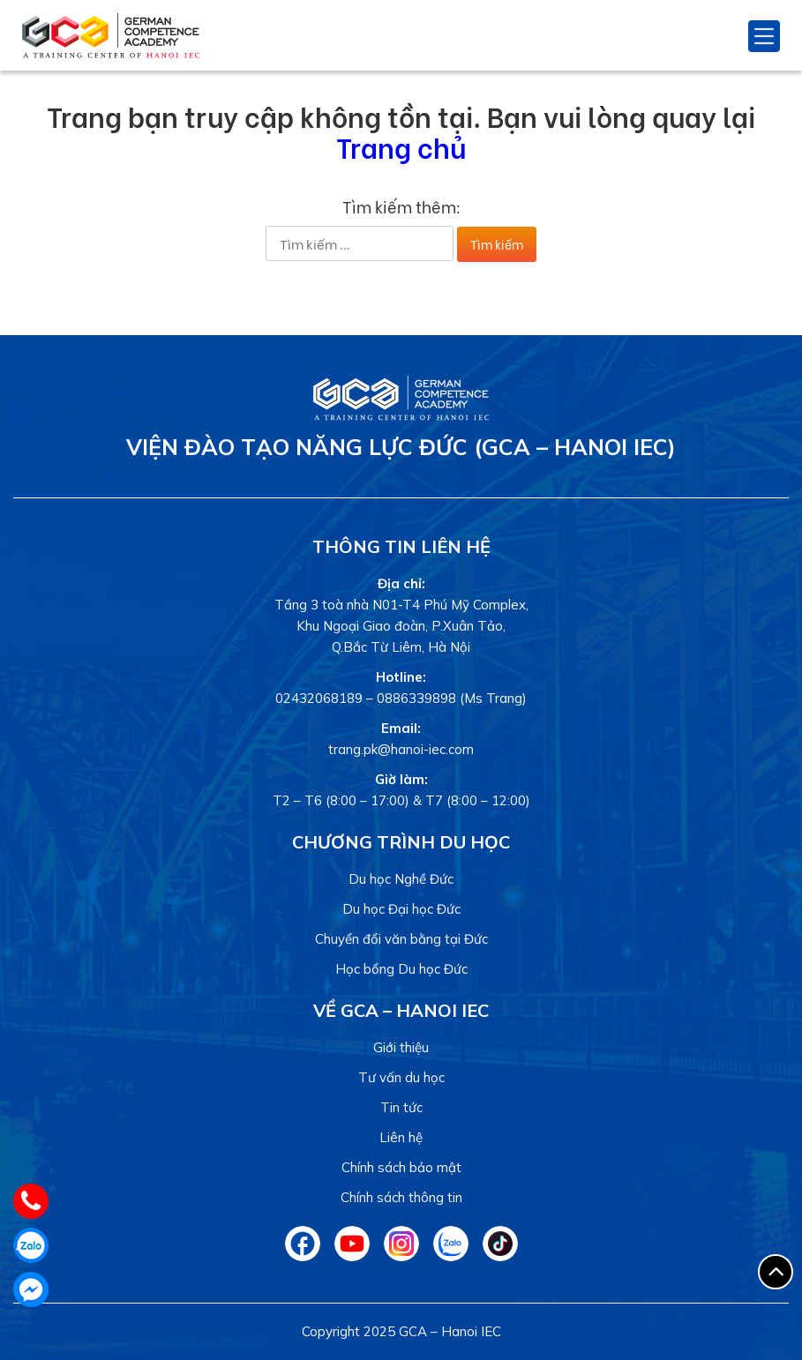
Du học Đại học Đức (401, 908)
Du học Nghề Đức (401, 879)
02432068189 (319, 698)
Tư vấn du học (401, 1077)
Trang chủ (401, 146)
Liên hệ (401, 1137)
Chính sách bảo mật (401, 1167)
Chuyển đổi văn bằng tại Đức (401, 938)
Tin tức (401, 1107)
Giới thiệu (401, 1047)
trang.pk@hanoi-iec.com (401, 749)
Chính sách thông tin (401, 1197)
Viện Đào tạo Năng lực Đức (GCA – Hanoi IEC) (401, 446)
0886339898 (416, 698)
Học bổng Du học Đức (401, 968)
